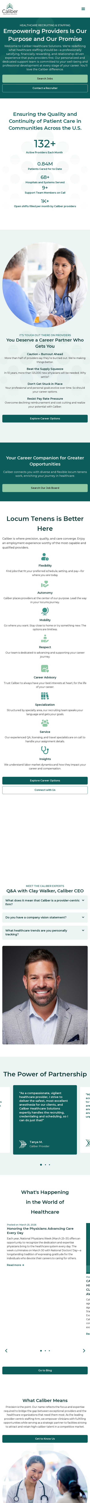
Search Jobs (45, 78)
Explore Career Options (45, 418)
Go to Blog (45, 1370)
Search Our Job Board (45, 488)
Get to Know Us (45, 1438)
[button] (83, 8)
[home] (10, 8)
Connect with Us (45, 790)
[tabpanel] (45, 1120)
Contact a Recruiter (45, 88)
